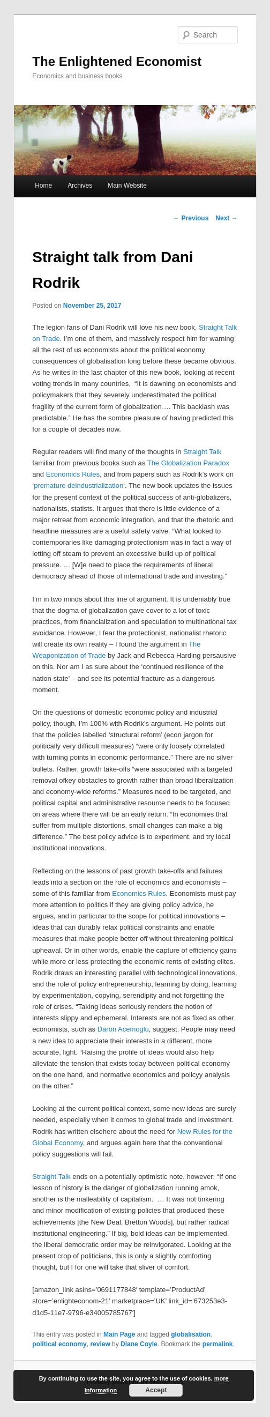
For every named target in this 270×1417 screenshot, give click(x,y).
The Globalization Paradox (188, 463)
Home (43, 185)
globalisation (191, 1334)
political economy (59, 1344)
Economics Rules (73, 474)
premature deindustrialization (78, 485)
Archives (80, 185)
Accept (156, 1390)
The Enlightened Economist (116, 61)
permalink (217, 1344)
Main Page (119, 1334)
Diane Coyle (139, 1344)
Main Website (127, 185)
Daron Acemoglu (123, 1029)
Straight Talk (202, 452)
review (100, 1344)
